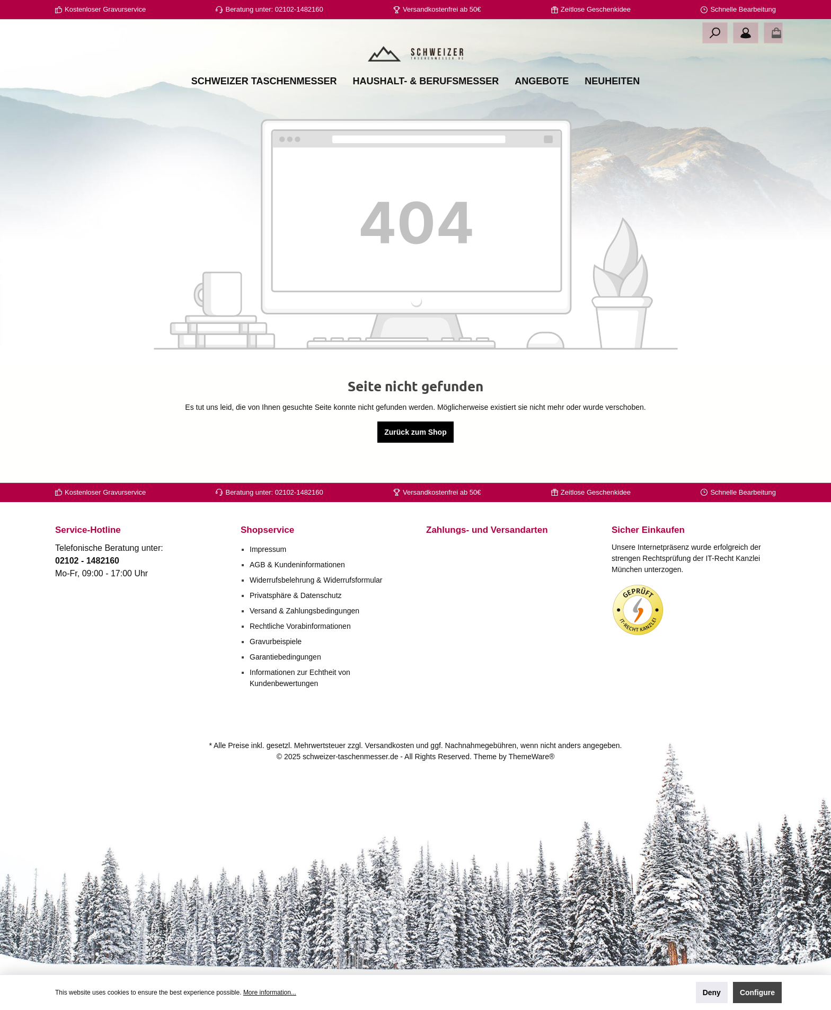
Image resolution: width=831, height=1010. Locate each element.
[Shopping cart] (773, 32)
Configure (757, 992)
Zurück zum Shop (415, 472)
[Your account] (745, 32)
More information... (269, 992)
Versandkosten (389, 745)
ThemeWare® (531, 756)
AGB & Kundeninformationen (297, 564)
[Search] (715, 32)
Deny (712, 992)
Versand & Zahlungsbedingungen (304, 611)
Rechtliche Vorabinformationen (300, 626)
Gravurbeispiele (276, 641)
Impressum (268, 549)
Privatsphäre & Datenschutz (296, 595)
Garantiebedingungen (285, 657)
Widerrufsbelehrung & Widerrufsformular (316, 580)
